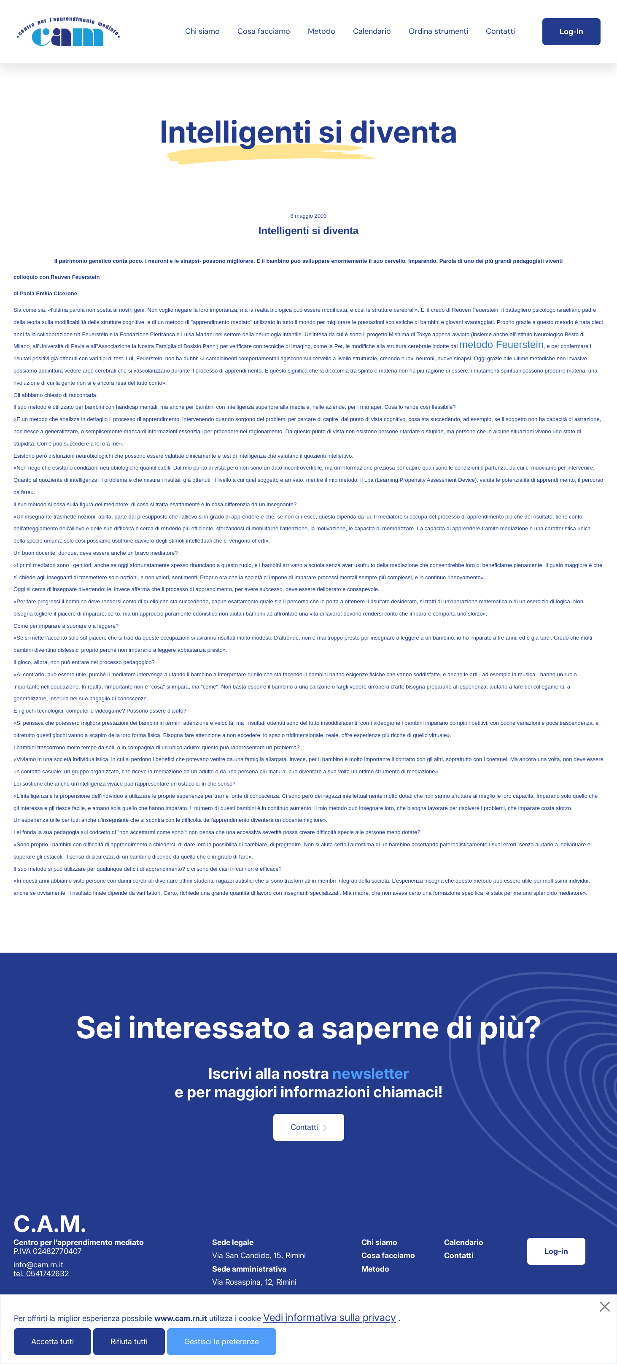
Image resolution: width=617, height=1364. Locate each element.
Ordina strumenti (438, 31)
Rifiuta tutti (129, 1341)
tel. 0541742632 (41, 1273)
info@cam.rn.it (38, 1264)
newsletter (370, 1073)
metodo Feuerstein (501, 344)
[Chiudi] (604, 1306)
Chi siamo (202, 31)
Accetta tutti (52, 1341)
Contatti (500, 31)
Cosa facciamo (263, 31)
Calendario (372, 31)
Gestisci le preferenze (221, 1341)
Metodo (321, 31)
